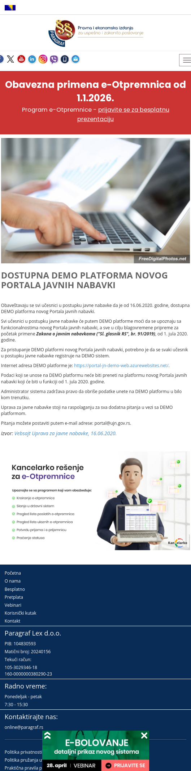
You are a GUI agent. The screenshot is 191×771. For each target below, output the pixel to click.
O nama (13, 581)
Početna (13, 573)
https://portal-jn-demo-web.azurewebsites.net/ (121, 365)
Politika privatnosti (23, 752)
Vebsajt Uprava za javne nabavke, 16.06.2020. (65, 433)
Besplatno (15, 589)
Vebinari (13, 605)
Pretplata (14, 597)
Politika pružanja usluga (29, 760)
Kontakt (12, 621)
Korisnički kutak (20, 613)
